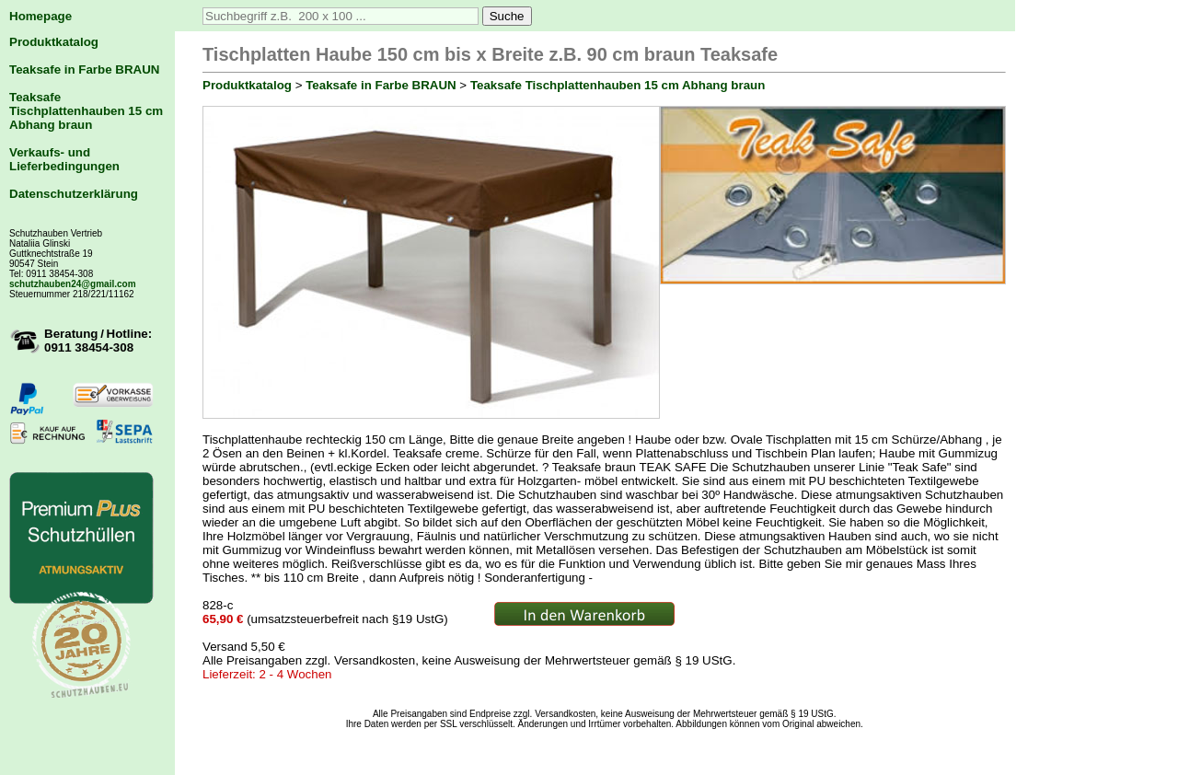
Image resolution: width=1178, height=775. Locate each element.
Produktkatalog (53, 42)
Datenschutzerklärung (73, 194)
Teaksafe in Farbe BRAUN (84, 69)
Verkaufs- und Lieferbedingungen (64, 159)
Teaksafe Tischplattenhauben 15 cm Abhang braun (86, 111)
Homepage (40, 16)
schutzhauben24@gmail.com (72, 284)
